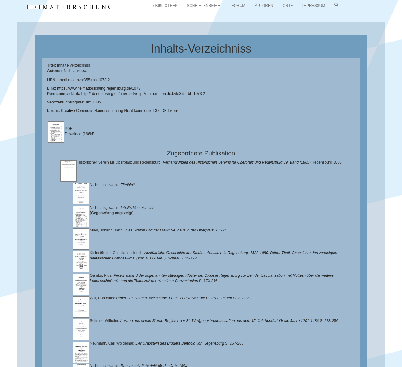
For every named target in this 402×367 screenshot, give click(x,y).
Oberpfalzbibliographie (105, 353)
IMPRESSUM (313, 5)
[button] (2, 365)
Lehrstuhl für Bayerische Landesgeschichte (255, 343)
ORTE (288, 5)
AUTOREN (264, 5)
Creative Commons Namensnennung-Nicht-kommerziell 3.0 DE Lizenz (120, 110)
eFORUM (238, 5)
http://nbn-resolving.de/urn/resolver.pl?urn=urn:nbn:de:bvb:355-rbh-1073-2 (143, 94)
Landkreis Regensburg (124, 348)
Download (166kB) (80, 134)
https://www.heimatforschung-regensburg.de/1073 (98, 88)
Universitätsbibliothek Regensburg (180, 343)
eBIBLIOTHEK (165, 5)
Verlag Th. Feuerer (279, 348)
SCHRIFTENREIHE (203, 5)
